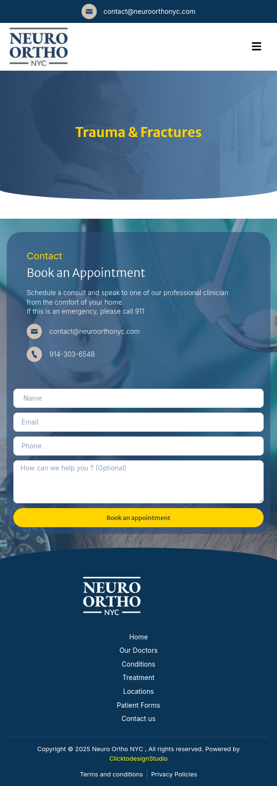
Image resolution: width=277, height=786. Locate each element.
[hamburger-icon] (256, 46)
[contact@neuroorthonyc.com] (89, 11)
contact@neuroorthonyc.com (149, 11)
